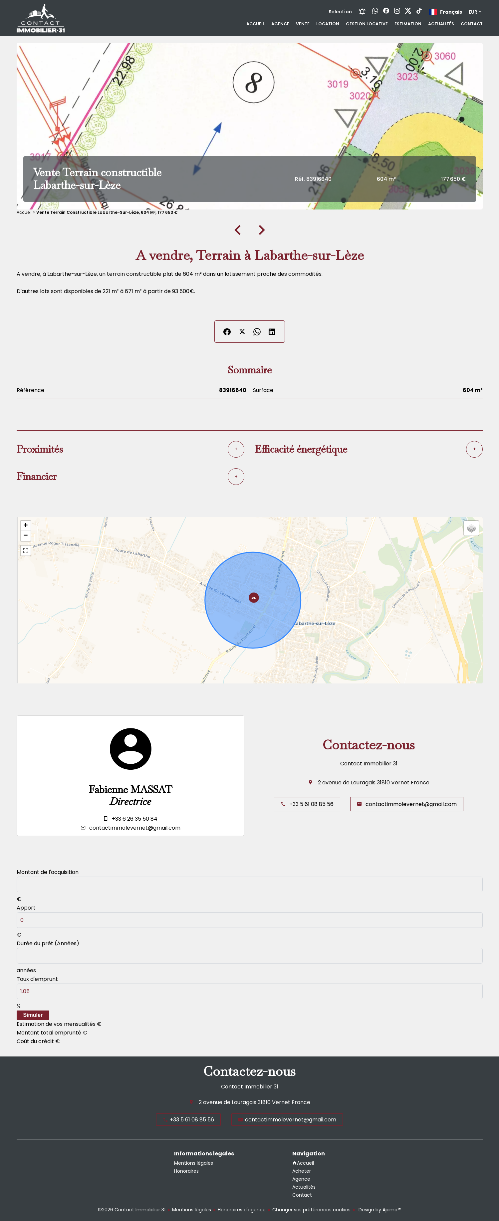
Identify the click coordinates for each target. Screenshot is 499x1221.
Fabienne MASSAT (130, 790)
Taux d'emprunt (37, 979)
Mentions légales (191, 1209)
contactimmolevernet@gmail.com (134, 828)
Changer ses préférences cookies (311, 1209)
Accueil (24, 212)
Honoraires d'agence (242, 1209)
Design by (379, 1209)
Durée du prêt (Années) (48, 943)
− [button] (25, 536)
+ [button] (25, 526)
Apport (26, 908)
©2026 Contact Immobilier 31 (131, 1209)
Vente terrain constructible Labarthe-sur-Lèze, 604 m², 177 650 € (106, 212)
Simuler (33, 1015)
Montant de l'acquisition (48, 872)
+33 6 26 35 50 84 (134, 819)
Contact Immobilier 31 (368, 763)
